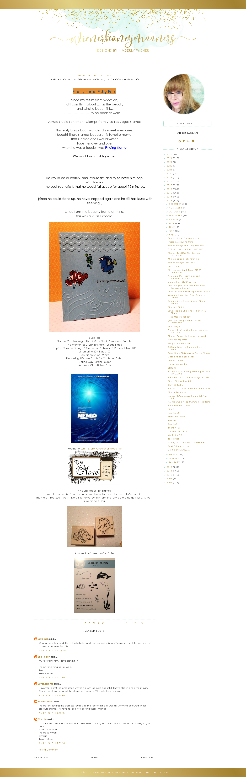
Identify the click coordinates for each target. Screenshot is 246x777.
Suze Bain (43, 638)
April (173, 234)
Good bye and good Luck (181, 356)
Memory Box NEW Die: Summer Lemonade (184, 254)
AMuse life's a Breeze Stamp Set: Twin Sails (188, 397)
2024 (170, 158)
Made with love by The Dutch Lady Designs (141, 772)
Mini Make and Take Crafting (183, 259)
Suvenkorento (45, 683)
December (175, 204)
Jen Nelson (44, 656)
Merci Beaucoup (176, 416)
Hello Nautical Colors (179, 405)
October (175, 211)
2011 (170, 470)
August (174, 219)
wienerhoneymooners (99, 772)
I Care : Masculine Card (180, 241)
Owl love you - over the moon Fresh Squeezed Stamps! (186, 286)
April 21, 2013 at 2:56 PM (52, 743)
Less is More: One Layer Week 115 (101, 448)
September (176, 215)
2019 (170, 177)
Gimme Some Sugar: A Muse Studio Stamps (187, 302)
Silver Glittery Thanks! (179, 381)
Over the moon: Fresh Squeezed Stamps (189, 291)
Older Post (147, 757)
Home (94, 757)
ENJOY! (172, 368)
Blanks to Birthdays (178, 307)
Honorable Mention (178, 364)
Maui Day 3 (174, 326)
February (175, 458)
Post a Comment (48, 749)
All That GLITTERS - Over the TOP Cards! (189, 388)
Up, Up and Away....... (179, 449)
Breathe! (172, 424)
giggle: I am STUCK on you (182, 282)
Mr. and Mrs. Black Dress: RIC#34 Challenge (185, 271)
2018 (170, 181)
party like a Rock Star (179, 343)
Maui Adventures (177, 392)
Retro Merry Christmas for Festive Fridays (189, 353)
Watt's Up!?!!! (175, 435)
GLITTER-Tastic (175, 385)
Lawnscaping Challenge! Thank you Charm (187, 311)
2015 (170, 192)
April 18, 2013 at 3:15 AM (52, 677)
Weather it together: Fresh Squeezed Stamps (187, 296)
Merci (171, 409)
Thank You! (174, 427)
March (174, 454)
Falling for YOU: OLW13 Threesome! (186, 442)
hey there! (173, 413)
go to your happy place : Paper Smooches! (184, 321)
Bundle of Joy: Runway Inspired (184, 238)
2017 (170, 185)
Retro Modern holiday (179, 316)
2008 (170, 482)
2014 (170, 196)
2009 (170, 478)
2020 (170, 173)
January (175, 462)
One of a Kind (175, 360)
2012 (170, 467)
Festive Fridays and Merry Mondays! (186, 245)
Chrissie (42, 719)
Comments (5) (134, 622)
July (172, 223)
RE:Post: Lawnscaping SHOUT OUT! (186, 249)
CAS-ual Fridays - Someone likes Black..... (185, 348)
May (172, 231)
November (176, 207)
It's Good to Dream (178, 431)
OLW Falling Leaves (178, 446)
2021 (170, 169)
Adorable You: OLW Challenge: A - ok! (188, 377)
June (172, 227)
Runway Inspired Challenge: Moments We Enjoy (188, 331)
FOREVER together (177, 339)
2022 (170, 165)
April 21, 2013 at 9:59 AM (52, 713)
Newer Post (42, 757)
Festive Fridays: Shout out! (181, 262)
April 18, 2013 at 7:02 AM (52, 695)
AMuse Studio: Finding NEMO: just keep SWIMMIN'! (189, 372)
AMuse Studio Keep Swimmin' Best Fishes (189, 401)
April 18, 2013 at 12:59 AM (52, 650)
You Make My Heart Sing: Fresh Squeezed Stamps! (184, 277)
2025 (170, 154)
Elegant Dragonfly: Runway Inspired (187, 336)
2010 (170, 474)
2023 (170, 162)
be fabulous (174, 266)
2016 (170, 189)
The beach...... (176, 420)
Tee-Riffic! (173, 438)
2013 (170, 200)
